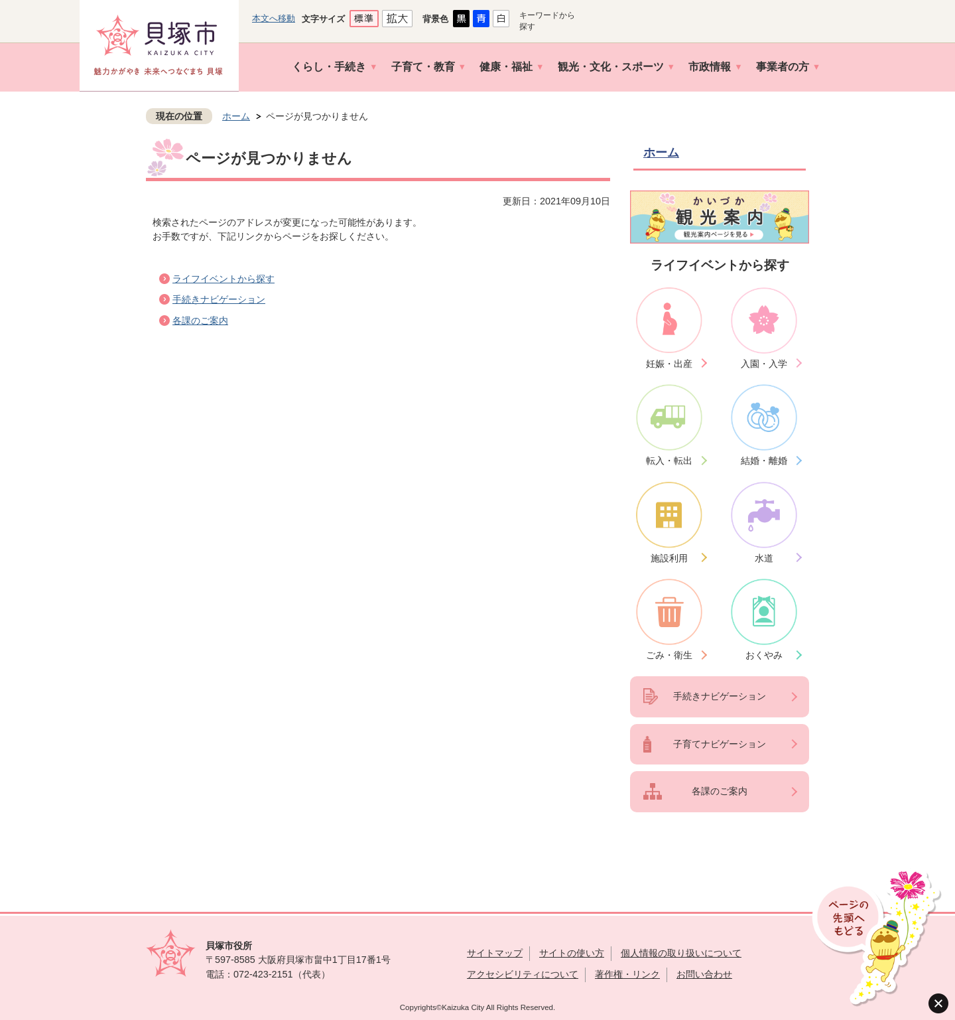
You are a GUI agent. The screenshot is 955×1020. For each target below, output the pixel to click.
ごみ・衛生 (669, 655)
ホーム (236, 116)
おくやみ (764, 655)
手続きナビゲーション (218, 299)
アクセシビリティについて (522, 974)
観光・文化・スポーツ (611, 66)
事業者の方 (782, 66)
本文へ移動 (273, 18)
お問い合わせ (704, 974)
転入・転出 (669, 460)
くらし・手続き (329, 66)
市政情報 (709, 66)
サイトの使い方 (571, 953)
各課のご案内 (200, 320)
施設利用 (669, 558)
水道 (764, 558)
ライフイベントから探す (223, 278)
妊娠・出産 (669, 363)
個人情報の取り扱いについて (681, 953)
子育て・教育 (423, 66)
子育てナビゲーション (719, 744)
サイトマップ (495, 953)
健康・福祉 (506, 66)
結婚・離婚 (764, 460)
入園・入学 (764, 363)
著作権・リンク (627, 974)
